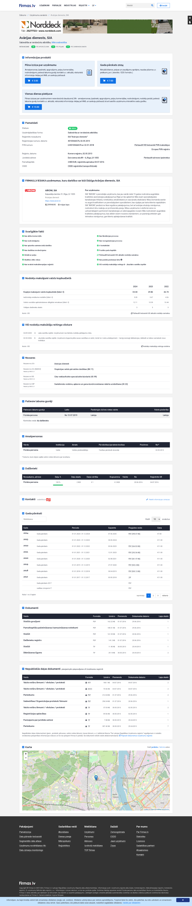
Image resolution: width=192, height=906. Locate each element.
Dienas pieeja (64, 836)
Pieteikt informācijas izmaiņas (158, 500)
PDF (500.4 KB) (134, 565)
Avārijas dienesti (61, 364)
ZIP (130, 577)
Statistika (140, 836)
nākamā (165, 596)
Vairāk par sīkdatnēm (131, 903)
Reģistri (84, 5)
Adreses (88, 841)
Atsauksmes (142, 850)
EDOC (90, 689)
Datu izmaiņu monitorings (31, 850)
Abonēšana (63, 832)
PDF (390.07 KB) (134, 534)
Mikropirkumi (64, 841)
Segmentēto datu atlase (30, 841)
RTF (89, 683)
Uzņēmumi (44, 5)
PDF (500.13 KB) (134, 571)
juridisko (154, 747)
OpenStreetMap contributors (160, 809)
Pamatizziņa (25, 832)
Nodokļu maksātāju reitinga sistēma (155, 346)
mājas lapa (63, 205)
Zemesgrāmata (117, 832)
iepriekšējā (140, 596)
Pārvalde (56, 5)
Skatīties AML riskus (32, 260)
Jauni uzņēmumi (117, 841)
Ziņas (113, 845)
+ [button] (26, 754)
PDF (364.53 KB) (134, 546)
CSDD (113, 836)
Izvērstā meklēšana (93, 845)
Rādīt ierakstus (157, 519)
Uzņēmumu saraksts (38, 15)
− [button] (26, 758)
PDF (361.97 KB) (134, 559)
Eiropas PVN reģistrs (161, 149)
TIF (89, 708)
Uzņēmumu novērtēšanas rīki (32, 845)
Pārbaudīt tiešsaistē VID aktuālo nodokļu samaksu (117, 255)
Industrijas (70, 5)
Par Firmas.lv (142, 832)
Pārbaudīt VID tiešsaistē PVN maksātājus (152, 145)
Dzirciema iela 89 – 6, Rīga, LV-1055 (83, 158)
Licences (140, 841)
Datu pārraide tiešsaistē (30, 836)
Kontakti (140, 854)
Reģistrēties (64, 845)
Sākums (22, 15)
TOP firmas (89, 850)
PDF (89, 695)
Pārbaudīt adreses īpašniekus (157, 158)
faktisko (162, 747)
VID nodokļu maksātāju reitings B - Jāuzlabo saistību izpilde (122, 264)
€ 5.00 (33, 80)
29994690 (50, 205)
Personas (88, 836)
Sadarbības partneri (145, 845)
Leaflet (146, 809)
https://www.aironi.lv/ (53, 201)
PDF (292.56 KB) (134, 552)
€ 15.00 (33, 107)
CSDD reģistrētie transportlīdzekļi (82, 166)
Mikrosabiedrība (59, 42)
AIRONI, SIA (51, 190)
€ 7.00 (108, 80)
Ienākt (163, 6)
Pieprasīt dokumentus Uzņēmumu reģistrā (135, 736)
